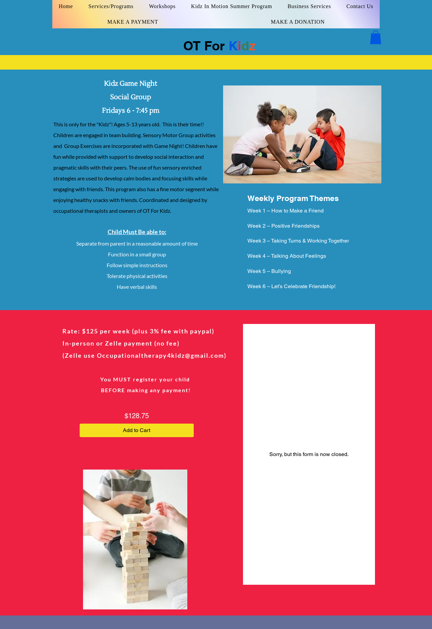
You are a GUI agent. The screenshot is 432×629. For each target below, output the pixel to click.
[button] (375, 37)
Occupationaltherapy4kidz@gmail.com (160, 355)
